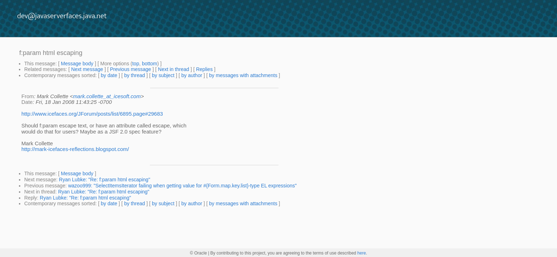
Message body (77, 63)
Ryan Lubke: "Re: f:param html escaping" (104, 179)
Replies (204, 69)
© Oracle (198, 253)
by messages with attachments (243, 75)
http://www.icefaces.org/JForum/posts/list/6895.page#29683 (92, 114)
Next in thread (173, 69)
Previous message (130, 69)
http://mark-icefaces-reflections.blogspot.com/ (75, 149)
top (135, 63)
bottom (149, 63)
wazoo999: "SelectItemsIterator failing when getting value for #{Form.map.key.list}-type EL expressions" (182, 185)
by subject (163, 75)
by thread (134, 75)
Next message (87, 69)
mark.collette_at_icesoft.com (107, 96)
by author (191, 75)
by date (109, 75)
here (361, 253)
